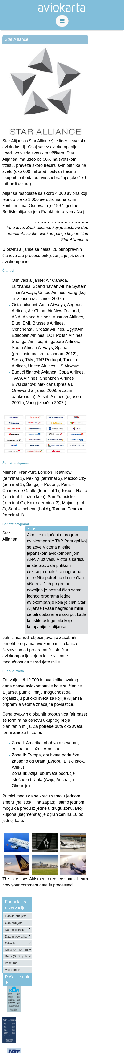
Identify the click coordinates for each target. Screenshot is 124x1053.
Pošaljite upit (17, 979)
